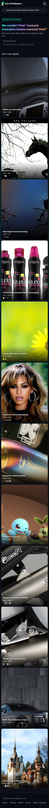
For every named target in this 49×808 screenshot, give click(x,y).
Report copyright (39, 803)
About (5, 803)
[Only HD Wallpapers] (12, 3)
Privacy (28, 803)
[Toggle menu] (44, 3)
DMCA (20, 803)
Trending (12, 803)
